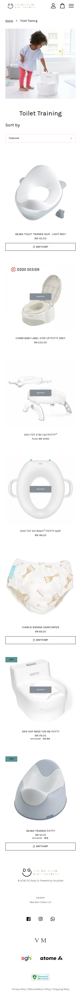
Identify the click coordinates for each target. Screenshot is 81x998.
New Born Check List (40, 902)
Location (40, 897)
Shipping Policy (61, 989)
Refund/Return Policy (39, 989)
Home (9, 20)
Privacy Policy (19, 989)
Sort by (12, 125)
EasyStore (58, 880)
